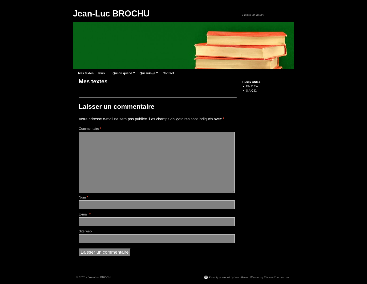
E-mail (85, 214)
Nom (83, 197)
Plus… (103, 73)
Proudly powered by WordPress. (229, 277)
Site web (85, 231)
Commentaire (90, 128)
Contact (168, 73)
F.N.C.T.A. (252, 86)
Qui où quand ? (124, 73)
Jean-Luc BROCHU (111, 13)
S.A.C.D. (251, 90)
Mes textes (86, 73)
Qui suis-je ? (149, 73)
